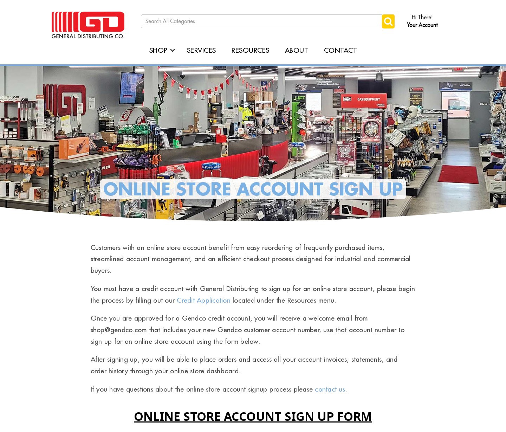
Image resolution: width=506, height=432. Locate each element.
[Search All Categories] (262, 21)
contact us (330, 389)
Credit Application (204, 300)
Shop (158, 50)
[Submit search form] (388, 21)
